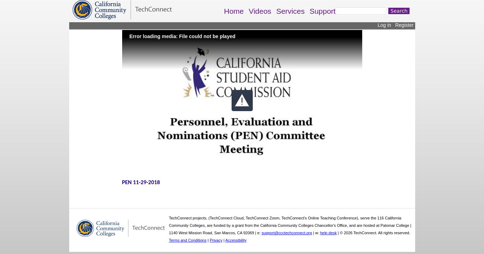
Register (404, 25)
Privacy (216, 240)
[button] (242, 100)
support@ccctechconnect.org (287, 233)
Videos (260, 11)
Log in (384, 25)
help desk (328, 233)
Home (234, 11)
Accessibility (235, 240)
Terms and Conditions (188, 240)
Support (323, 11)
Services (290, 11)
